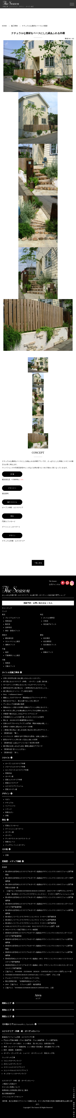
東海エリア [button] (8, 1010)
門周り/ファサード (12, 826)
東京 (3, 614)
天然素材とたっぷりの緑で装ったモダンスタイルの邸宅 (23, 717)
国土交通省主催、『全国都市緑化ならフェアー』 (23, 981)
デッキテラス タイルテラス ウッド (17, 839)
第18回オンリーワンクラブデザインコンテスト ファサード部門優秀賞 (30, 923)
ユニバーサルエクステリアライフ (16, 1070)
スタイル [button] (7, 758)
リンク (4, 611)
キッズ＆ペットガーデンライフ (15, 1074)
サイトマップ (7, 608)
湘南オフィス (10, 645)
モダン (7, 799)
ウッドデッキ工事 (8, 1057)
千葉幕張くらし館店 (12, 655)
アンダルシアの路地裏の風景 (13, 704)
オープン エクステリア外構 (15, 763)
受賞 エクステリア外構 (13, 780)
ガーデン (8, 835)
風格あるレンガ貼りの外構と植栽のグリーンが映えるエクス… (26, 707)
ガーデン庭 (9, 776)
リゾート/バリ (10, 806)
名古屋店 (46, 638)
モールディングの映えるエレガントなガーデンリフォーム (24, 685)
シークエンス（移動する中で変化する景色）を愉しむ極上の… (26, 736)
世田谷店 (8, 621)
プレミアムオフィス (12, 618)
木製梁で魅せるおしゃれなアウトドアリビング (20, 714)
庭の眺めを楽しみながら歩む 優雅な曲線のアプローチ (23, 746)
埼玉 (41, 614)
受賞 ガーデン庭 (11, 789)
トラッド (8, 809)
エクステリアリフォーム (14, 786)
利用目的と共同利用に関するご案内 (15, 1090)
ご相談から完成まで (9, 1084)
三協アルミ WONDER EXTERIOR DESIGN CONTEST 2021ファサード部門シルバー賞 (38, 972)
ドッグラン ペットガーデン (15, 845)
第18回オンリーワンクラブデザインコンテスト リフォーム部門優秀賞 (30, 920)
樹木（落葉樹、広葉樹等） (13, 1050)
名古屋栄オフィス (49, 645)
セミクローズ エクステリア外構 (16, 770)
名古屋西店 (47, 641)
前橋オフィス (48, 652)
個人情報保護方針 (8, 1093)
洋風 (7, 816)
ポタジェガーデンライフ (13, 1064)
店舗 (7, 855)
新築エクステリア (11, 783)
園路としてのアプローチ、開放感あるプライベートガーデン (25, 698)
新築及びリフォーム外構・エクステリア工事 (18, 1037)
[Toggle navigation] (72, 4)
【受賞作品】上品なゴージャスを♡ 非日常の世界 (22, 743)
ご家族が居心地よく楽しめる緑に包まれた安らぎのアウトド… (26, 730)
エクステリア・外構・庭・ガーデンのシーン (21, 1031)
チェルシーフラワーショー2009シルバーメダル (22, 978)
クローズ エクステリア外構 (15, 767)
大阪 (3, 660)
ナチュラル (9, 803)
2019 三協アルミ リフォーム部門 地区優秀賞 (23, 984)
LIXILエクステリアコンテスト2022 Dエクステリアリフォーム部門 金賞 (32, 926)
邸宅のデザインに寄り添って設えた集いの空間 (20, 740)
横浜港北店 (9, 638)
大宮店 (45, 621)
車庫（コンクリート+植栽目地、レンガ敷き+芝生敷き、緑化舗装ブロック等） (32, 1047)
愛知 (41, 635)
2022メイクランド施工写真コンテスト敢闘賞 (21, 930)
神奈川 (4, 635)
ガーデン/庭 (9, 832)
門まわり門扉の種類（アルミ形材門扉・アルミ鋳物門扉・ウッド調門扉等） (31, 1040)
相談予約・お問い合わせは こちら (38, 603)
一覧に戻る (38, 563)
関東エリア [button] (8, 1003)
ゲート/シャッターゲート (14, 829)
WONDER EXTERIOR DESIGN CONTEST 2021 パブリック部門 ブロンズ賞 (32, 975)
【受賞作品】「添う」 (11, 752)
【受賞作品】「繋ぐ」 (11, 733)
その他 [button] (6, 849)
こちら (21, 479)
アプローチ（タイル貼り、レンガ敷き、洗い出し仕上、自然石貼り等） (30, 1043)
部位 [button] (5, 820)
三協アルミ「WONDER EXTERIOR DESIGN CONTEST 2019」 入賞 (29, 988)
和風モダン (9, 812)
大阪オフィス (10, 666)
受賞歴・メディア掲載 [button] (13, 861)
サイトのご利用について (11, 1087)
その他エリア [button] (19, 1024)
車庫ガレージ (10, 842)
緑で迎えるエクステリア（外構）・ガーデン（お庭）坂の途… (26, 681)
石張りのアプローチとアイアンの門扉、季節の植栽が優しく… (26, 723)
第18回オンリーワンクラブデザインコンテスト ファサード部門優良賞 (30, 917)
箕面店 (7, 663)
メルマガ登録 (74, 1092)
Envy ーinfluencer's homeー (13, 694)
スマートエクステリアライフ (14, 1067)
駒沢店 (7, 624)
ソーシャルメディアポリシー (12, 1097)
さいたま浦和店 (49, 618)
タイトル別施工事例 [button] (12, 672)
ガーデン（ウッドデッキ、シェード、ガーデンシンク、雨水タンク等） (30, 1053)
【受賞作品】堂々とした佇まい (14, 749)
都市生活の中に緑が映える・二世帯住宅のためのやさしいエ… (26, 688)
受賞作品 (8, 773)
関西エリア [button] (8, 1017)
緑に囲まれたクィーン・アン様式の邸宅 (17, 691)
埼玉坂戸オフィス (49, 624)
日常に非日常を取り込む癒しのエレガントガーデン (22, 678)
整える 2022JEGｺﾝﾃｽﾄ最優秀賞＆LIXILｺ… (19, 720)
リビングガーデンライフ (13, 1061)
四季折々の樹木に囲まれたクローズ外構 (17, 727)
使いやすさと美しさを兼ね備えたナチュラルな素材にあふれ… (26, 710)
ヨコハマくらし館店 (12, 641)
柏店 (7, 652)
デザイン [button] (7, 794)
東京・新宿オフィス (12, 631)
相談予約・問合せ (74, 1109)
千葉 (3, 649)
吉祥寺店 (8, 627)
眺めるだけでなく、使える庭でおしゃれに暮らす (21, 701)
